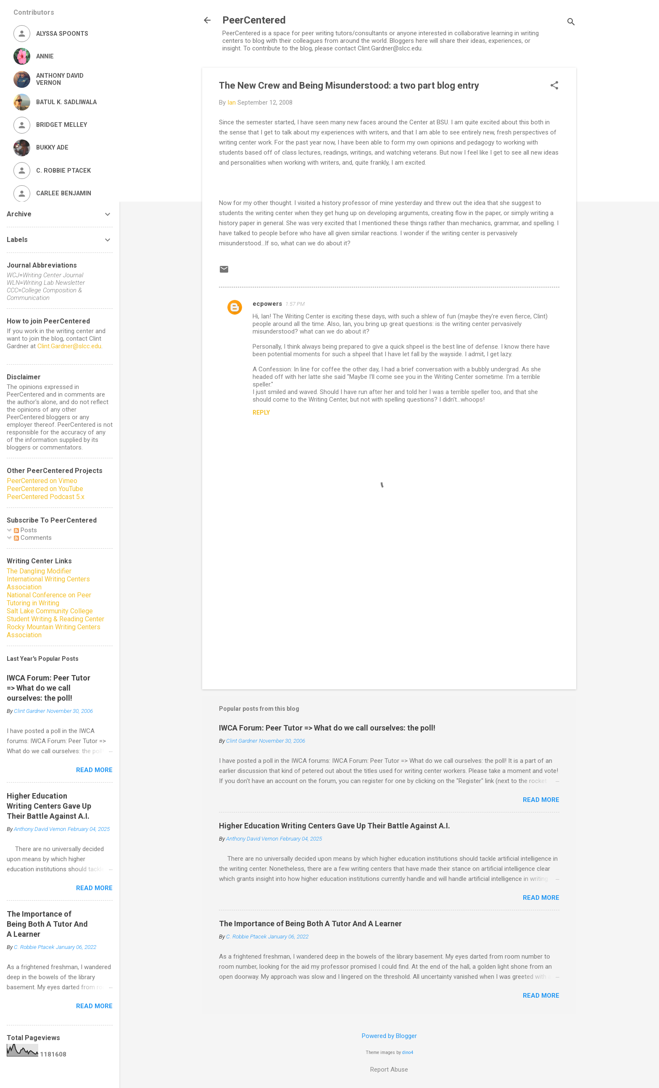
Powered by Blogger (389, 1036)
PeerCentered (254, 20)
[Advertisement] (389, 611)
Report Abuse (389, 1069)
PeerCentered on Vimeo (42, 481)
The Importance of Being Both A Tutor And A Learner (310, 923)
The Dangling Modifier (39, 571)
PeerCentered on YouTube (45, 489)
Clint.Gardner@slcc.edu (69, 346)
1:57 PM (295, 304)
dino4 (407, 1052)
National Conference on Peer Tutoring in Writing (49, 599)
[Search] (571, 23)
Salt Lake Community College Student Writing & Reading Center (55, 615)
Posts (25, 530)
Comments (33, 537)
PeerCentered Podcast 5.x (45, 497)
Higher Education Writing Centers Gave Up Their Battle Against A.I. (334, 825)
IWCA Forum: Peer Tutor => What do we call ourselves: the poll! (327, 727)
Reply (261, 412)
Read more (541, 800)
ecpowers (267, 303)
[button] (554, 86)
